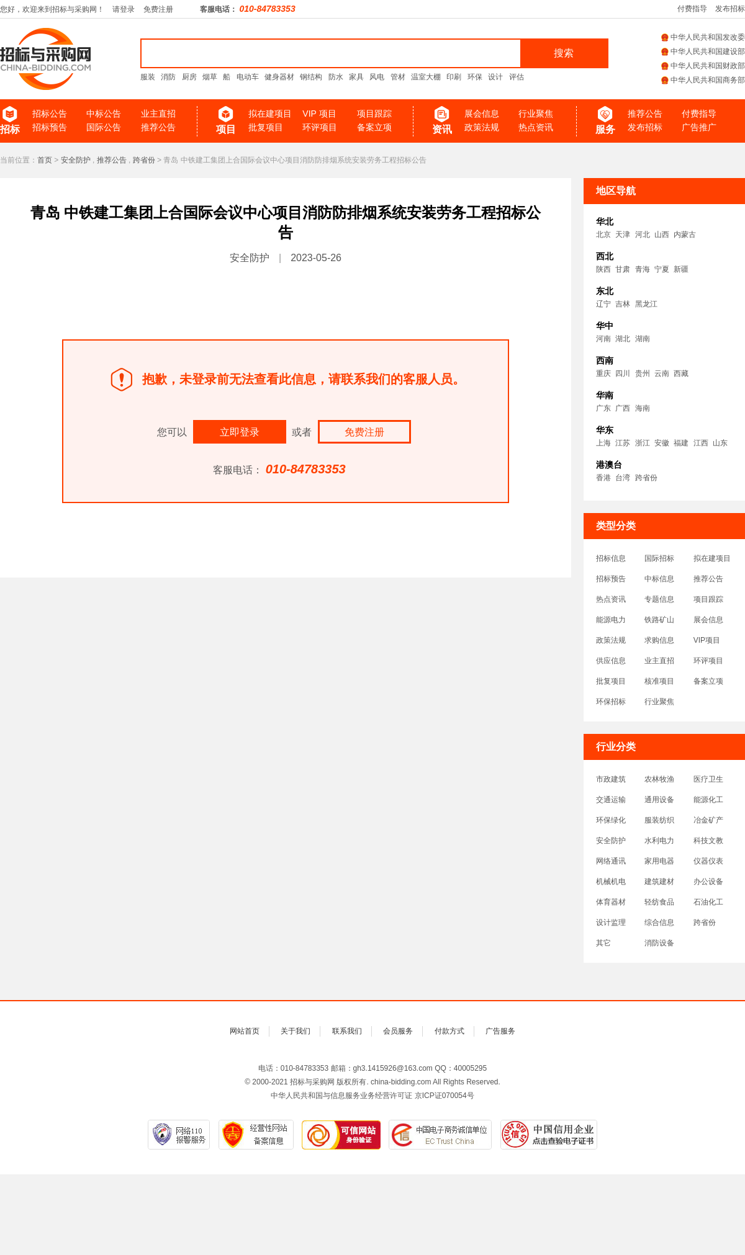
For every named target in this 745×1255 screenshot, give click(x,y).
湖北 (622, 338)
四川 (622, 373)
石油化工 (708, 902)
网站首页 (245, 1031)
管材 (398, 77)
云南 (661, 373)
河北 (642, 234)
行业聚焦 (535, 113)
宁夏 (661, 269)
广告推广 (699, 127)
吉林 (622, 304)
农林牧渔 (659, 779)
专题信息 (659, 599)
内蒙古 (685, 234)
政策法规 (481, 127)
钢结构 (311, 77)
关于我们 (295, 1031)
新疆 (681, 269)
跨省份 (144, 160)
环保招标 (611, 701)
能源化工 (708, 799)
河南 (603, 338)
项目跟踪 (374, 113)
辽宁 (603, 304)
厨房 (189, 77)
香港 (603, 477)
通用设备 (659, 799)
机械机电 (611, 881)
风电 (376, 77)
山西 (661, 234)
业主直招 (158, 113)
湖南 (642, 338)
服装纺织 (659, 820)
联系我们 (347, 1031)
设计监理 (611, 922)
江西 (700, 443)
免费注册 (158, 9)
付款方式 (449, 1031)
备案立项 (374, 127)
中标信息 (659, 578)
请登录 (123, 9)
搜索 (564, 53)
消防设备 (659, 943)
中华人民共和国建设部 (703, 51)
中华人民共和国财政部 (703, 65)
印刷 (453, 77)
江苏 (622, 443)
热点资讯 (535, 127)
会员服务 (398, 1031)
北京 (603, 234)
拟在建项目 (270, 113)
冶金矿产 (708, 820)
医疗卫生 (708, 779)
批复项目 (265, 127)
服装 (147, 77)
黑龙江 (646, 304)
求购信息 (659, 640)
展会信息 (481, 113)
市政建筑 (611, 779)
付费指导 (692, 8)
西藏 (681, 373)
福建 (681, 443)
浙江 (642, 443)
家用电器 (659, 861)
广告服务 (500, 1031)
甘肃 (622, 269)
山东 (720, 443)
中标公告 (103, 113)
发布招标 (730, 8)
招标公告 (49, 113)
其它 (603, 943)
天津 (622, 234)
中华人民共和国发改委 (703, 37)
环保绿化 (611, 820)
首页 (44, 160)
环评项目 (319, 127)
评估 (516, 77)
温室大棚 (426, 77)
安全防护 (76, 160)
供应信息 (611, 660)
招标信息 (611, 558)
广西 (622, 408)
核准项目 (659, 681)
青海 (642, 269)
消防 (168, 77)
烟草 (209, 77)
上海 (603, 443)
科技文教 (708, 840)
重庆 (603, 373)
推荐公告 (158, 127)
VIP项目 (706, 640)
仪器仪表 (708, 861)
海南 (642, 408)
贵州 (642, 373)
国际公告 (103, 127)
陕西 (603, 269)
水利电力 (659, 840)
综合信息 (659, 922)
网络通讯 (611, 861)
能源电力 (611, 619)
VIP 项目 (319, 113)
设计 (495, 77)
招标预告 (49, 127)
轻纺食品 (659, 902)
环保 (474, 77)
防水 (335, 77)
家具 (356, 77)
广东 (603, 408)
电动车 (248, 77)
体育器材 (611, 902)
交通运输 (611, 799)
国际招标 (659, 558)
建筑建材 (659, 881)
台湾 (622, 477)
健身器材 (279, 77)
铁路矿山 (659, 619)
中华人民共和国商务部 (703, 80)
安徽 (661, 443)
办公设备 (708, 881)
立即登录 (240, 432)
